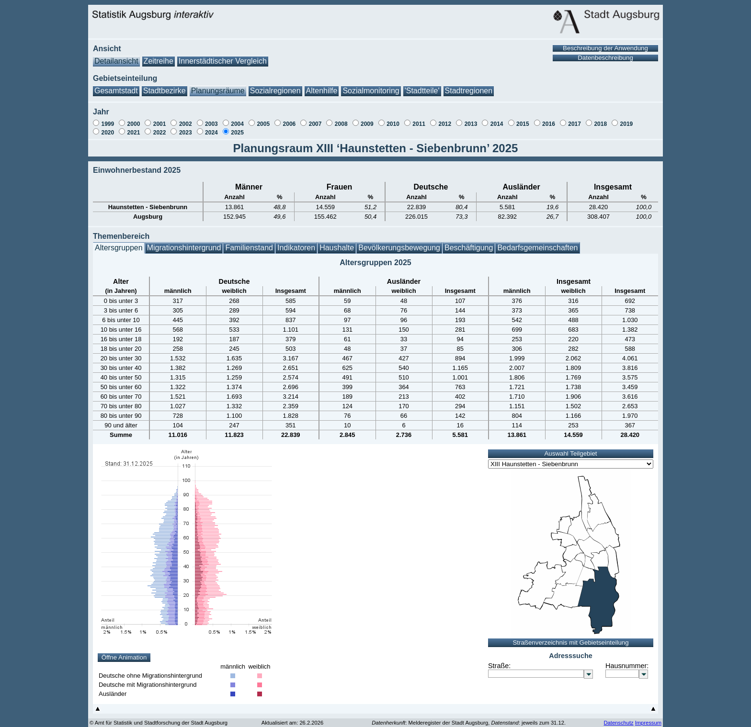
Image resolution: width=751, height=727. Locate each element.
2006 (289, 119)
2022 (159, 127)
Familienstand (249, 243)
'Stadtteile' (422, 86)
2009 (367, 119)
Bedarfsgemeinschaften (537, 243)
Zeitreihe (158, 56)
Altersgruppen (119, 243)
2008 (341, 119)
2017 (574, 119)
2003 (211, 119)
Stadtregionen (469, 86)
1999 (107, 119)
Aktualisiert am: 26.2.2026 (292, 718)
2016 (548, 119)
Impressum (648, 718)
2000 (133, 119)
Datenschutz (618, 718)
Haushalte (336, 243)
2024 (211, 127)
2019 (626, 119)
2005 (263, 119)
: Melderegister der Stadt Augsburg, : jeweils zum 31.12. (469, 718)
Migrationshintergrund (184, 243)
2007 (315, 119)
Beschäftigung (468, 243)
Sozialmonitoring (370, 86)
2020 (107, 127)
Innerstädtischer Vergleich (223, 56)
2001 (159, 119)
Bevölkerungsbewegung (399, 243)
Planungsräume (218, 86)
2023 (185, 127)
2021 (133, 127)
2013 (471, 119)
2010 (393, 119)
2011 (418, 119)
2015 (522, 119)
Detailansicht (116, 56)
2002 (185, 119)
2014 (496, 119)
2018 (600, 119)
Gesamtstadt (116, 86)
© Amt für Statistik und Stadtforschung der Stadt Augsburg (159, 718)
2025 (237, 127)
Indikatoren (296, 243)
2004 (237, 119)
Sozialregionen (275, 86)
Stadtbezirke (164, 86)
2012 (444, 119)
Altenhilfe (322, 86)
